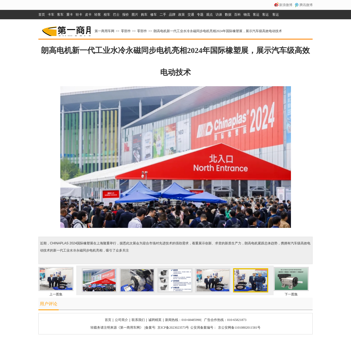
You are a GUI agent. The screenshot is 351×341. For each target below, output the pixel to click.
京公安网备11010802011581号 (239, 327)
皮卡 (88, 14)
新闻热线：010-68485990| (183, 320)
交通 (191, 14)
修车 (153, 14)
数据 (228, 14)
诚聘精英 (155, 320)
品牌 (172, 14)
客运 (256, 14)
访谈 (219, 14)
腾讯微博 (306, 5)
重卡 (69, 14)
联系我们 (138, 320)
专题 (200, 14)
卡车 (51, 14)
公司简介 (121, 320)
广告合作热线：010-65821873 (225, 320)
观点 (209, 14)
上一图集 (56, 294)
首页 (41, 14)
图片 (135, 14)
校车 (107, 14)
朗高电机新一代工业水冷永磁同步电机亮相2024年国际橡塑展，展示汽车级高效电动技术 (218, 31)
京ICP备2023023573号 (173, 327)
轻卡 (79, 14)
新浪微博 (285, 5)
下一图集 (291, 294)
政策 (181, 14)
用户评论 (48, 303)
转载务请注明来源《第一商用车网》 (116, 327)
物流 (247, 14)
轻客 (97, 14)
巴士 (116, 14)
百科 (237, 14)
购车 (144, 14)
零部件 (126, 31)
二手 (163, 14)
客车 (60, 14)
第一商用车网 (65, 29)
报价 (125, 14)
